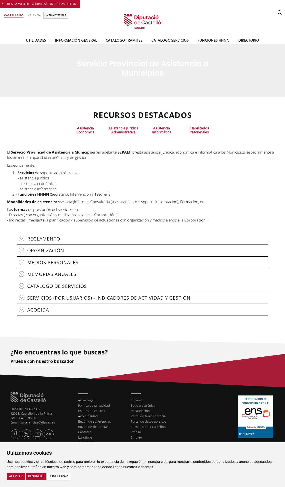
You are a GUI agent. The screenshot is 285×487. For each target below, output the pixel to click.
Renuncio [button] (35, 476)
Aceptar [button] (16, 476)
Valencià (34, 15)
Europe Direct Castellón (148, 427)
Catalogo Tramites (124, 40)
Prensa (136, 432)
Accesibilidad (88, 416)
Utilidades (36, 40)
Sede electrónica (143, 405)
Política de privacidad (94, 405)
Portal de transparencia (148, 416)
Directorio (248, 40)
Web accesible (56, 15)
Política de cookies (91, 411)
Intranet (137, 400)
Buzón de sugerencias (94, 421)
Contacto (84, 432)
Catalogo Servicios (170, 40)
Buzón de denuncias (93, 427)
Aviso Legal (86, 400)
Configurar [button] (58, 476)
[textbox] (142, 190)
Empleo (136, 437)
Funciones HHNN (213, 40)
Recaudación (140, 411)
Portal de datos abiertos (148, 421)
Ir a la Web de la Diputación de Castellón (42, 4)
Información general (76, 40)
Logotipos (85, 437)
